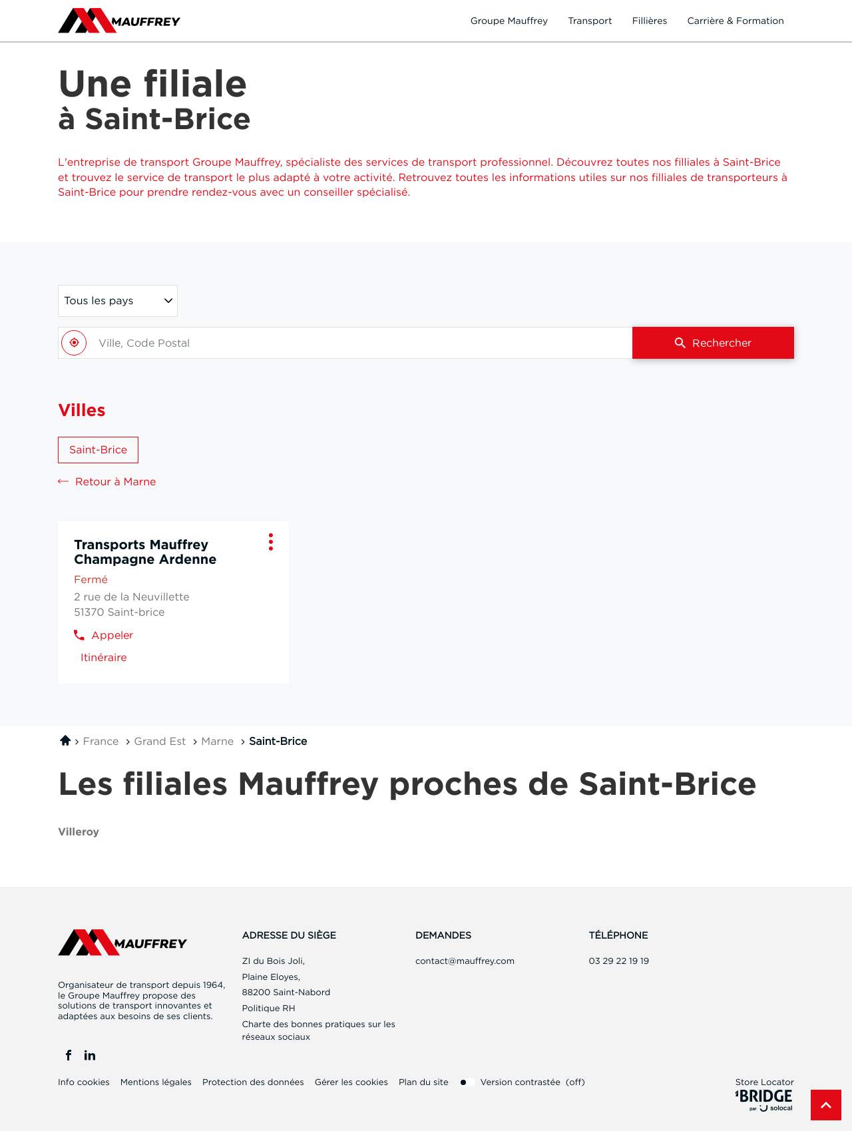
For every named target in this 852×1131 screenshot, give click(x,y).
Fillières (650, 20)
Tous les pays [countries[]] (98, 300)
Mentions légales (156, 1082)
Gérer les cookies (351, 1082)
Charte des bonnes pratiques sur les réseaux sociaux (318, 1032)
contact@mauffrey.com (465, 961)
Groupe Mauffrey (509, 20)
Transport (590, 20)
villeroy (78, 832)
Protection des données (253, 1082)
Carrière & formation (735, 20)
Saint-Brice (98, 449)
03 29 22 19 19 (619, 961)
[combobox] (345, 343)
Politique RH (269, 1008)
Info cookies (84, 1082)
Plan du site (424, 1082)
